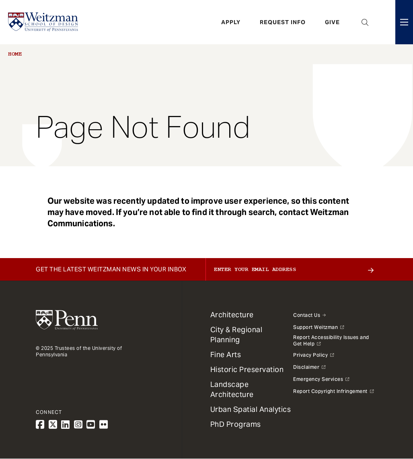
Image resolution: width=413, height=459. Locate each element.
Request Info (283, 22)
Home (15, 54)
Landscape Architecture (232, 389)
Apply (230, 22)
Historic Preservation (247, 369)
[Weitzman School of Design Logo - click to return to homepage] (43, 22)
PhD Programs (235, 424)
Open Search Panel (365, 22)
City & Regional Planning (236, 334)
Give (332, 22)
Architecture (232, 314)
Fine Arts (225, 354)
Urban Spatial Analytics (250, 409)
